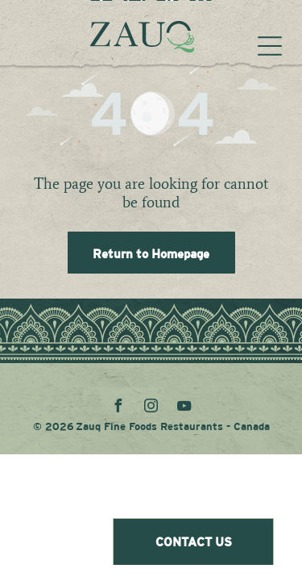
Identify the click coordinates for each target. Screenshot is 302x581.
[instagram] (151, 407)
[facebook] (118, 407)
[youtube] (184, 407)
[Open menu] (270, 46)
